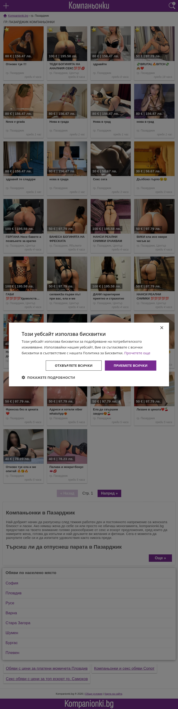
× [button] (161, 328)
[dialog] (89, 354)
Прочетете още (137, 353)
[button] (48, 377)
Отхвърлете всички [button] (74, 365)
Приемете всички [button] (130, 365)
